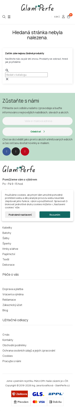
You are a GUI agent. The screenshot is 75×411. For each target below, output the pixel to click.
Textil (5, 259)
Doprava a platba (12, 289)
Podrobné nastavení (20, 214)
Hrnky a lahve (10, 249)
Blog (5, 310)
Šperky (6, 243)
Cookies (7, 356)
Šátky (5, 238)
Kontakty (7, 340)
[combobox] (26, 74)
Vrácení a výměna (13, 294)
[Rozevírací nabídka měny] (57, 17)
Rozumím (55, 214)
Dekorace (8, 264)
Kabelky (7, 227)
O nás (5, 334)
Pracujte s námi (11, 361)
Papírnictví (8, 254)
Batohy (6, 233)
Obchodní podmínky (14, 345)
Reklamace (9, 299)
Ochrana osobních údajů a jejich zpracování (28, 350)
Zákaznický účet (12, 305)
